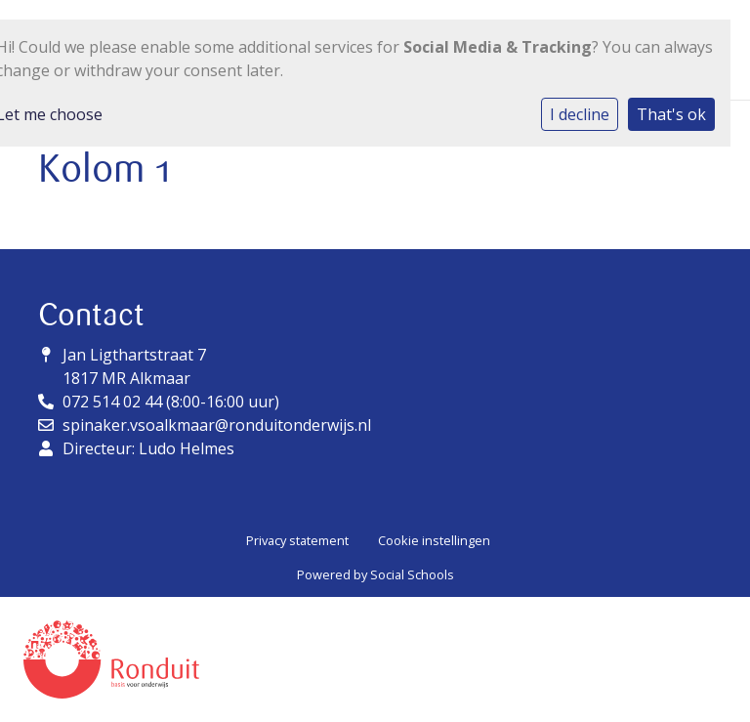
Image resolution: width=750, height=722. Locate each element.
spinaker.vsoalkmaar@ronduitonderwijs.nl (216, 425)
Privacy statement (297, 540)
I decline (579, 114)
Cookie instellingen (434, 540)
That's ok (671, 114)
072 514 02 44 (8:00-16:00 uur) (170, 401)
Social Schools (412, 574)
